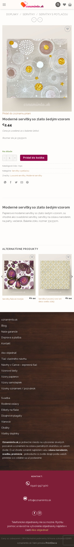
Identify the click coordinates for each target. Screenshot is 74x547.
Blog (4, 325)
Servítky (29, 14)
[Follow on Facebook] (34, 513)
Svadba (5, 398)
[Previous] (2, 283)
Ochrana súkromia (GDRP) (59, 538)
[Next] (71, 283)
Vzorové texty (9, 370)
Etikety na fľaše (10, 409)
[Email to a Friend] (21, 182)
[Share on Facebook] (10, 182)
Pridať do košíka (33, 157)
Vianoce (6, 421)
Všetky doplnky (10, 433)
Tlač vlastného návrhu (14, 358)
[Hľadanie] (57, 4)
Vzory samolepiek (11, 382)
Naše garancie (9, 331)
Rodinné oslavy (10, 403)
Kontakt (5, 343)
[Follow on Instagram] (39, 513)
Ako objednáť (8, 352)
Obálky (5, 427)
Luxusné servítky (17, 175)
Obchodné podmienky (36, 538)
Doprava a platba (11, 337)
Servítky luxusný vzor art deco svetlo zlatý (49, 300)
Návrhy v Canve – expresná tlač (19, 364)
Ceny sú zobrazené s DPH (13, 538)
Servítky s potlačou (53, 14)
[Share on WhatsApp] (5, 182)
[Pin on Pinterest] (27, 182)
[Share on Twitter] (16, 182)
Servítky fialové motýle (12, 299)
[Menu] (4, 4)
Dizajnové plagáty (11, 415)
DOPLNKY (12, 14)
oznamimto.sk (9, 319)
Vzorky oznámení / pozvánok (18, 388)
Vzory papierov (10, 376)
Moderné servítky (34, 175)
